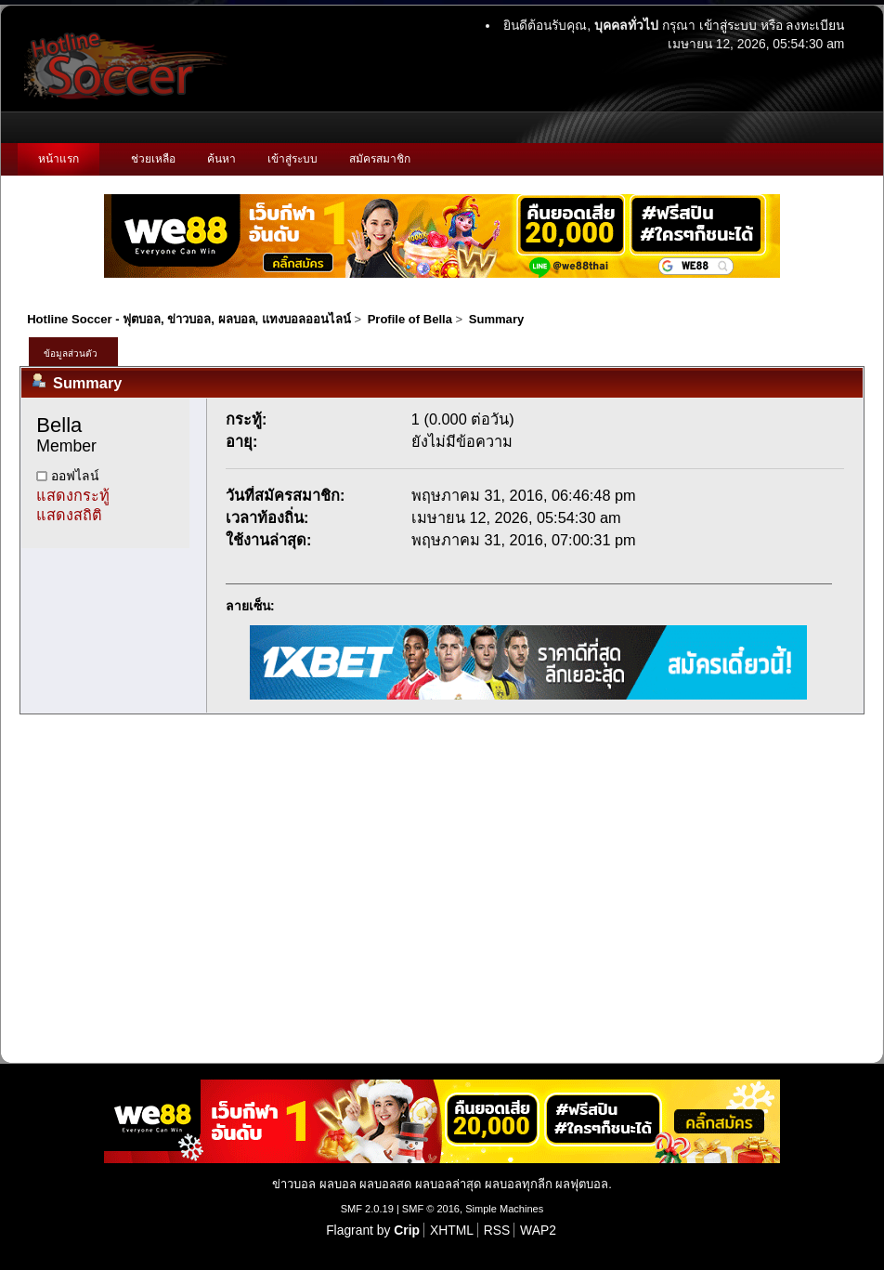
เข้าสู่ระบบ (728, 25)
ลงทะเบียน (815, 25)
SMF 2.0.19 (367, 1208)
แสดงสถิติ (69, 514)
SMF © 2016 (431, 1208)
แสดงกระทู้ (73, 495)
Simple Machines (504, 1208)
